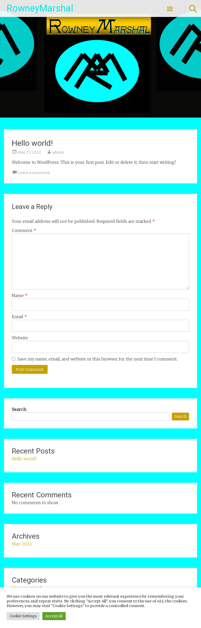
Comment (24, 230)
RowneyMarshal (40, 8)
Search (19, 409)
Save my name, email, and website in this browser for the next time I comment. (97, 359)
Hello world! (24, 458)
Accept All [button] (54, 616)
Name (19, 295)
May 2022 (22, 543)
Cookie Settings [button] (23, 616)
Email (19, 316)
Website (20, 337)
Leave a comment (34, 172)
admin (58, 152)
